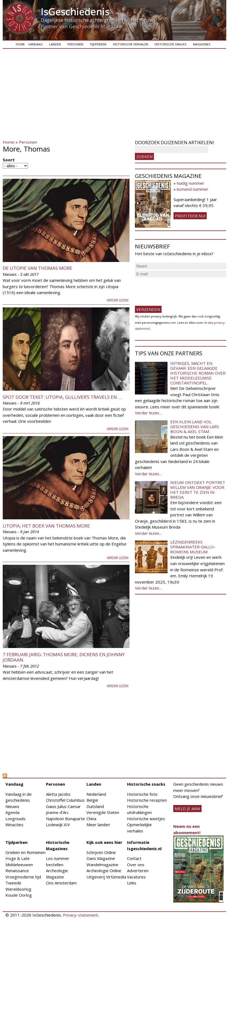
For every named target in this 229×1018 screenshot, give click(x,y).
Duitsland (95, 806)
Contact (134, 858)
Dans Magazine (100, 858)
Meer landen (98, 824)
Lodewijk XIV (58, 824)
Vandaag (35, 44)
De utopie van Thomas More (37, 268)
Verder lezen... (148, 412)
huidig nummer (190, 183)
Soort (9, 159)
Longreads (15, 818)
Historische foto (142, 794)
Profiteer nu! (190, 215)
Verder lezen (117, 300)
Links (131, 883)
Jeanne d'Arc (57, 812)
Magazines (202, 44)
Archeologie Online (103, 870)
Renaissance (17, 870)
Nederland (96, 794)
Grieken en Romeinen (25, 852)
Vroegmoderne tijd (23, 877)
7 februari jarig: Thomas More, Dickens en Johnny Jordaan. (64, 657)
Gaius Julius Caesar (63, 806)
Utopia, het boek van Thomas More (46, 526)
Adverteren (137, 870)
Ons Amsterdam (61, 883)
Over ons (135, 864)
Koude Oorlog (18, 895)
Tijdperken (97, 44)
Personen (75, 44)
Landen (55, 44)
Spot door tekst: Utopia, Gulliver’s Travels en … (62, 397)
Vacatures (136, 877)
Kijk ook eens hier (104, 842)
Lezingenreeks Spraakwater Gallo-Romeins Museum (192, 546)
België (92, 800)
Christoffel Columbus (65, 800)
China (91, 818)
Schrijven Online (101, 852)
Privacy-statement (80, 915)
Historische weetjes (146, 818)
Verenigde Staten (102, 812)
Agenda (12, 812)
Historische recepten (147, 800)
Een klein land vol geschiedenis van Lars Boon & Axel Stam (194, 426)
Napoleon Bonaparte (65, 818)
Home (20, 44)
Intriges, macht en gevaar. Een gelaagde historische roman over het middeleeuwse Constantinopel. (197, 372)
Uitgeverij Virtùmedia (106, 877)
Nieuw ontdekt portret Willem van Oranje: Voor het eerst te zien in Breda (197, 490)
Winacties (14, 824)
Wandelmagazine (102, 864)
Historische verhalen (130, 44)
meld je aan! (187, 808)
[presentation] (176, 289)
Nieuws (12, 806)
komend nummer (192, 189)
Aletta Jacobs (58, 794)
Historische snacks (170, 44)
